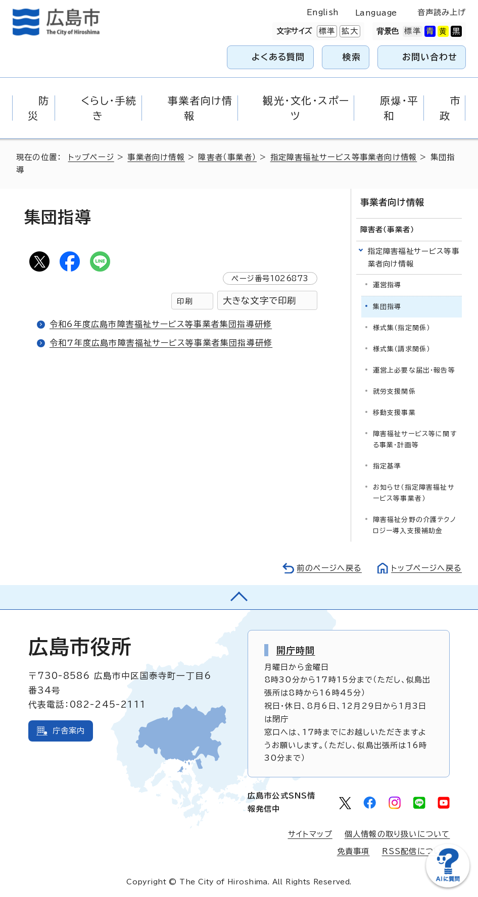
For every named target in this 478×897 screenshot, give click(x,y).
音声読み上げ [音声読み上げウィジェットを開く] (441, 12)
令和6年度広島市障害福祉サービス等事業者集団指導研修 (161, 324)
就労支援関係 (394, 391)
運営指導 (387, 285)
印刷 (184, 301)
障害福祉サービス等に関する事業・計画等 (415, 439)
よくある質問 (278, 56)
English (323, 12)
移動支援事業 (394, 412)
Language (376, 13)
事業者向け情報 (155, 157)
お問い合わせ (429, 56)
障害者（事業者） (227, 157)
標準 (326, 31)
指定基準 (387, 466)
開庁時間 (295, 650)
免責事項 (353, 851)
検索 (352, 56)
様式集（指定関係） (402, 328)
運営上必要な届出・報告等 (414, 370)
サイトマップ (310, 834)
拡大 (349, 31)
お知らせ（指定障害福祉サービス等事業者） (413, 493)
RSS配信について (416, 851)
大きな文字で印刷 (260, 300)
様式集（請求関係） (402, 349)
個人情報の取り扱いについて (397, 834)
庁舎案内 (69, 730)
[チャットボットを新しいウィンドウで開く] (447, 885)
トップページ (91, 157)
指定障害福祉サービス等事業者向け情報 (343, 157)
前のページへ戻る (329, 568)
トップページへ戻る (426, 568)
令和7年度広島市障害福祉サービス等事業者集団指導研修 (161, 343)
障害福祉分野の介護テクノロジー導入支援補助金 (414, 525)
